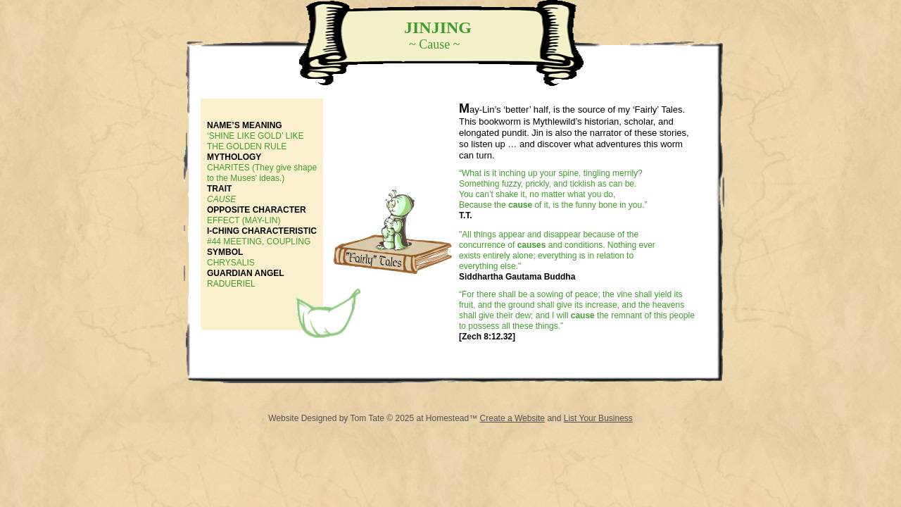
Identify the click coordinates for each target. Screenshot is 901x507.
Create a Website (513, 418)
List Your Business (598, 418)
